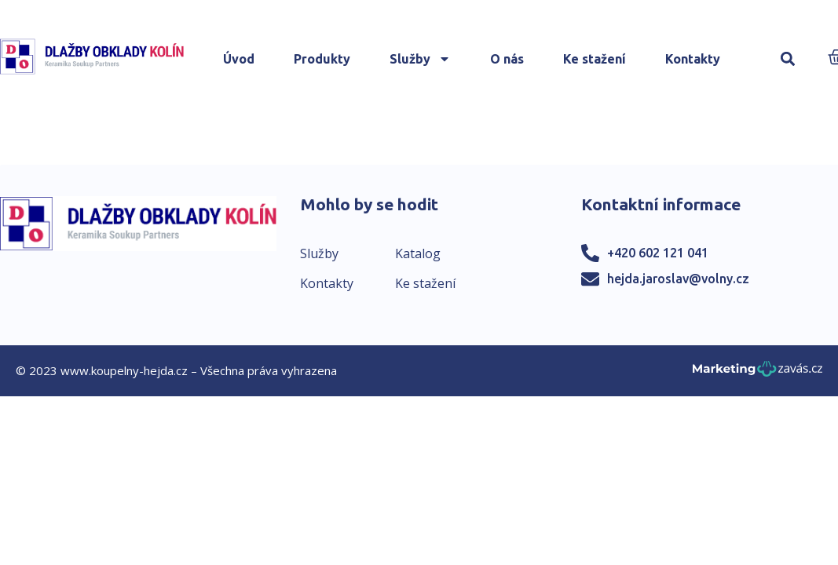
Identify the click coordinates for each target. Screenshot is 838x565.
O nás (507, 59)
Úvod (238, 59)
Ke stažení (594, 59)
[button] (788, 59)
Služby (420, 59)
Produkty (322, 59)
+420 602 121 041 (657, 253)
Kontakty (692, 59)
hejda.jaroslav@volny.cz (678, 279)
